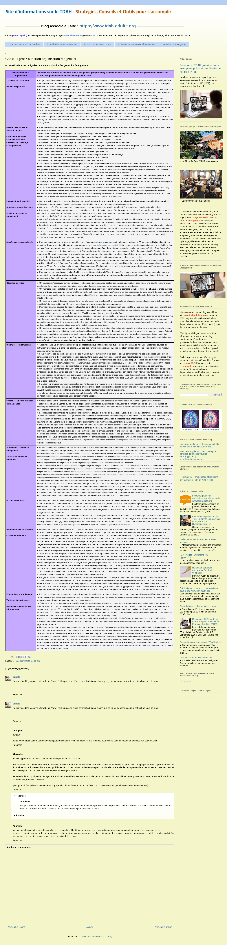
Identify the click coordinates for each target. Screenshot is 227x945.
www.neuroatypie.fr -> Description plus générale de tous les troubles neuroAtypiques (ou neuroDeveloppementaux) (198, 455)
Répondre (17, 694)
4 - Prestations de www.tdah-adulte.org (136, 44)
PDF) (92, 35)
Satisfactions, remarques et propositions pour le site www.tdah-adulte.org (199, 589)
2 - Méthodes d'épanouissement (62, 44)
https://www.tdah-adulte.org (107, 26)
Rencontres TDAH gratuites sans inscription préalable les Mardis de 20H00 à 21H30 (200, 69)
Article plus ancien (163, 927)
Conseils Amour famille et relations (196, 657)
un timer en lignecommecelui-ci (103, 245)
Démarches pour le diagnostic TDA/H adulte (200, 642)
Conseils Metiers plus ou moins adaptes (198, 606)
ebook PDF (189, 363)
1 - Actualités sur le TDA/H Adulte (24, 44)
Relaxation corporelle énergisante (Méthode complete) (202, 570)
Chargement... (186, 681)
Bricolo (16, 677)
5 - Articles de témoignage (173, 44)
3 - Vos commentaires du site (97, 44)
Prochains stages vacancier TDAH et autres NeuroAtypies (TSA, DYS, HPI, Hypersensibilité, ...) (206, 520)
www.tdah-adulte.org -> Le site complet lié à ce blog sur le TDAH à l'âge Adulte (200, 445)
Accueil (89, 927)
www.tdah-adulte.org (194, 315)
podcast (187, 366)
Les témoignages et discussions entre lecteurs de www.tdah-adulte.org (206, 498)
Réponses (21, 796)
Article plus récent (16, 927)
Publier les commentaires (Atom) (96, 936)
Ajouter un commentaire (18, 847)
